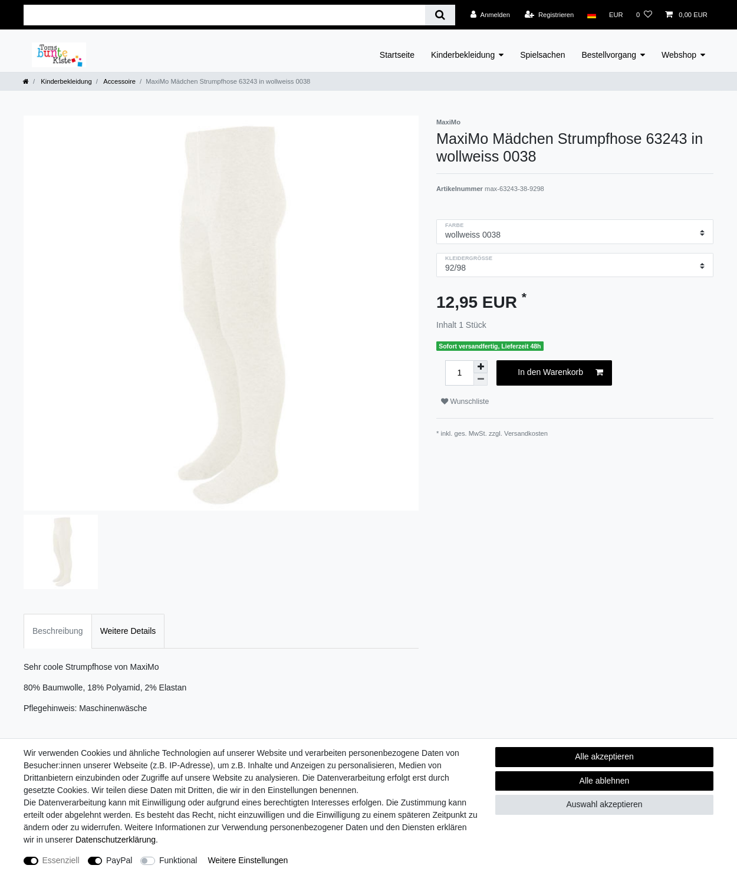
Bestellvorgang (608, 55)
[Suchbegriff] (224, 15)
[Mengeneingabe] (459, 373)
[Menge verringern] (480, 379)
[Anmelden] (490, 14)
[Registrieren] (549, 14)
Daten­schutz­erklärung (115, 839)
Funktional (178, 860)
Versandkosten (526, 433)
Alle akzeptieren (604, 756)
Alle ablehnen (605, 780)
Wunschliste (465, 401)
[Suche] (440, 15)
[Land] (591, 14)
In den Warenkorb (560, 372)
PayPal (119, 860)
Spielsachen (542, 55)
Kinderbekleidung (463, 55)
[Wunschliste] (644, 14)
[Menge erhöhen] (480, 366)
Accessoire (119, 81)
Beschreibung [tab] (57, 631)
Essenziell (61, 860)
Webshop (679, 55)
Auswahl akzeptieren (604, 804)
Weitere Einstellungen (248, 860)
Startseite (397, 55)
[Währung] (616, 14)
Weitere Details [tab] (128, 631)
